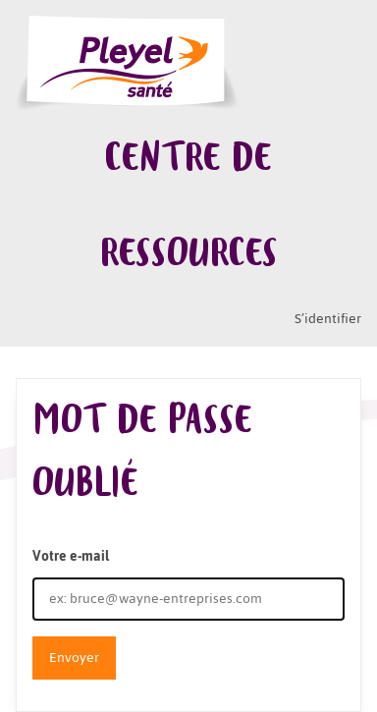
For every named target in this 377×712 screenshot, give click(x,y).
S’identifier (328, 318)
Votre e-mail (70, 556)
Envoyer (74, 657)
